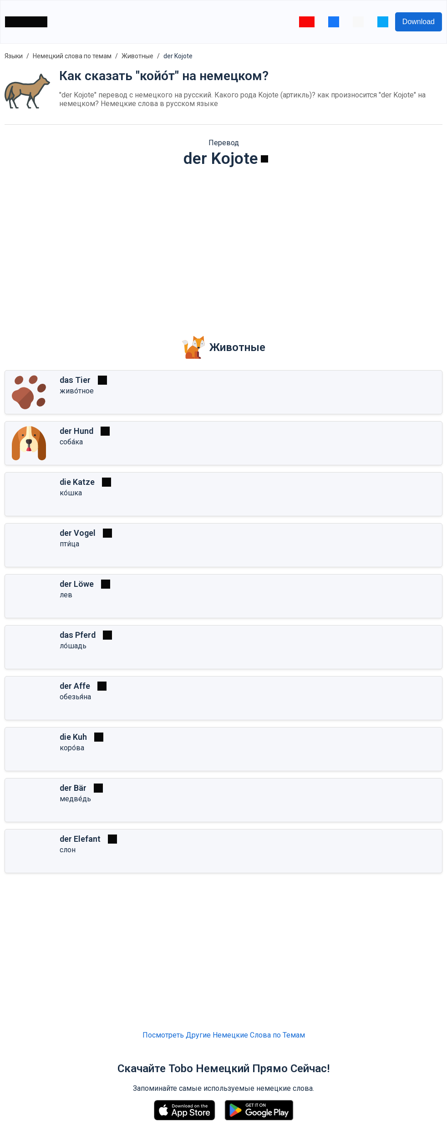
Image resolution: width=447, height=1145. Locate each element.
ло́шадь (73, 645)
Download (418, 21)
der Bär (73, 788)
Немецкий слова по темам (72, 56)
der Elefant (80, 839)
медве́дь (75, 798)
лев (66, 594)
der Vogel (78, 533)
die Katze (77, 482)
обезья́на (75, 696)
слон (68, 849)
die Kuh (73, 737)
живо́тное (77, 391)
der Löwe (77, 584)
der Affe (75, 686)
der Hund (76, 431)
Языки (14, 56)
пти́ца (69, 543)
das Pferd (78, 635)
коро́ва (72, 747)
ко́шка (71, 493)
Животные (137, 56)
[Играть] (264, 159)
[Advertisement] (223, 245)
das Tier (75, 380)
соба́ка (71, 442)
